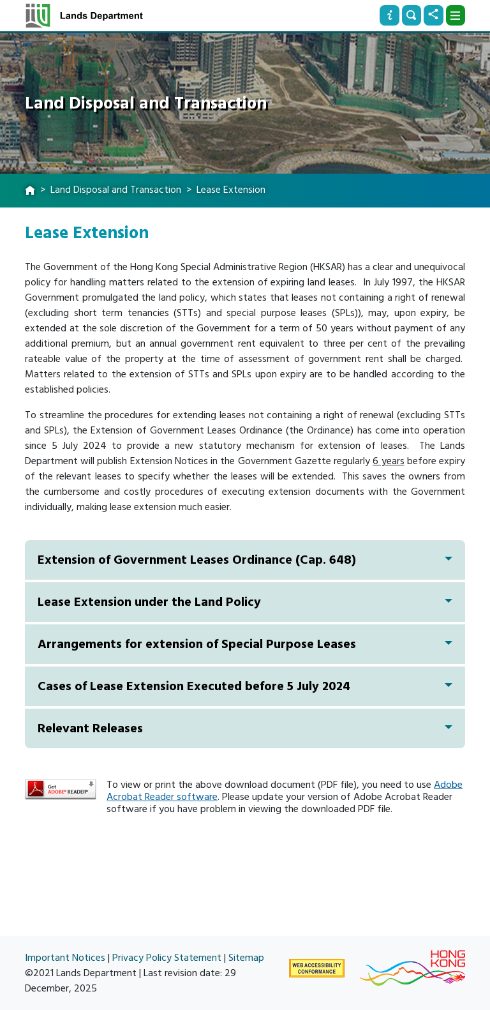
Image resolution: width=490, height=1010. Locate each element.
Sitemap (246, 958)
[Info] (389, 15)
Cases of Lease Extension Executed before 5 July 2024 (245, 686)
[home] (30, 191)
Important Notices (65, 958)
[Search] (411, 15)
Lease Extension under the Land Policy (245, 602)
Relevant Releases (245, 728)
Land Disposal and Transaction (115, 190)
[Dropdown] (455, 15)
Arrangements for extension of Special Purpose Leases (245, 644)
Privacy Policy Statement (166, 958)
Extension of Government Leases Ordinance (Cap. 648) (245, 559)
